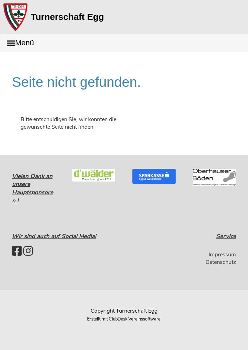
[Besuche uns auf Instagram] (28, 251)
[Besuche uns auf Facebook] (17, 251)
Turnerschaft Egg (67, 17)
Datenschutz (220, 262)
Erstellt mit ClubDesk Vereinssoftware (124, 319)
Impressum (222, 254)
